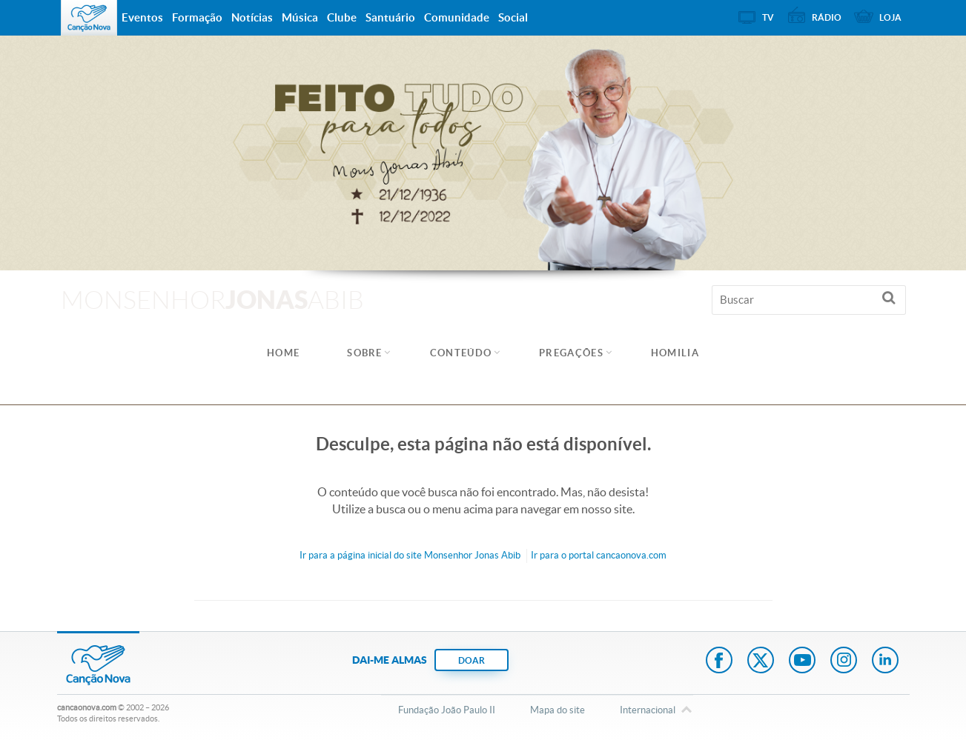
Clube (342, 17)
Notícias (252, 17)
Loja (890, 17)
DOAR (471, 660)
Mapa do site (557, 710)
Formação (197, 17)
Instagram (844, 661)
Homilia (675, 353)
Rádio (826, 17)
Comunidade (456, 17)
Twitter (761, 661)
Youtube (802, 661)
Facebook (719, 661)
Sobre (365, 353)
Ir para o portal (598, 555)
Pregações (571, 353)
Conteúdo (461, 353)
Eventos (142, 17)
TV (768, 17)
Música (300, 17)
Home (283, 353)
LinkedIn (885, 661)
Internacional (647, 711)
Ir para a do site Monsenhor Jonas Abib (410, 555)
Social (513, 17)
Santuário (390, 17)
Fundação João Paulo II (446, 710)
